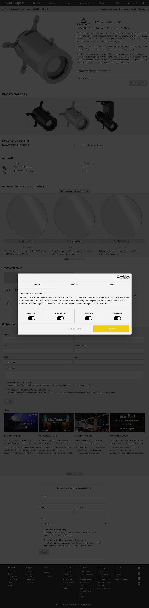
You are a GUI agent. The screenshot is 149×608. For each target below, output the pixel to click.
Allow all (111, 329)
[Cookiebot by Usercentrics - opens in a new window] (118, 277)
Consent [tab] (36, 284)
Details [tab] (74, 284)
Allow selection (74, 329)
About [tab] (112, 284)
